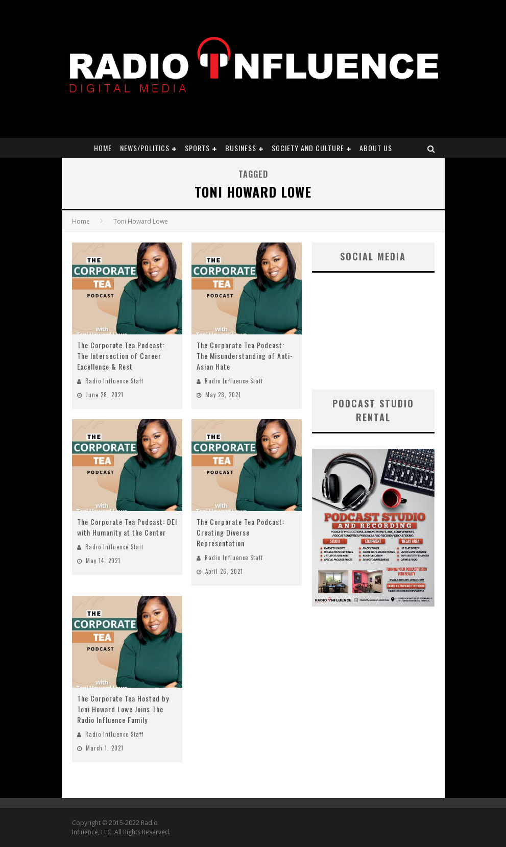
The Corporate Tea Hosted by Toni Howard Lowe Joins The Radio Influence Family (123, 709)
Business (240, 147)
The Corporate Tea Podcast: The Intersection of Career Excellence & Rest (121, 356)
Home (103, 147)
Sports (197, 147)
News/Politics (145, 147)
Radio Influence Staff (114, 381)
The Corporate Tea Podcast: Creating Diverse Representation (240, 532)
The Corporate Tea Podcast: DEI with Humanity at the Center (127, 527)
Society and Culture (308, 147)
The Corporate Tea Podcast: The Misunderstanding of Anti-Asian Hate (245, 356)
